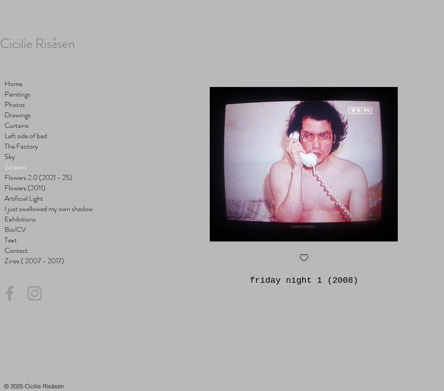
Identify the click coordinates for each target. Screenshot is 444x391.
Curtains (17, 125)
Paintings (17, 94)
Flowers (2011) (25, 188)
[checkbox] (304, 258)
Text (11, 240)
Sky (10, 156)
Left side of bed (26, 135)
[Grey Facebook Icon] (9, 293)
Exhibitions (20, 219)
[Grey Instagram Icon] (34, 293)
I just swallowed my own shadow (49, 208)
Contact (16, 250)
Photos (15, 104)
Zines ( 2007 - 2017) (34, 261)
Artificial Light (24, 198)
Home (13, 83)
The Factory (21, 146)
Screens (16, 167)
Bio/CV (15, 229)
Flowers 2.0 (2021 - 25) (38, 177)
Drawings (18, 115)
